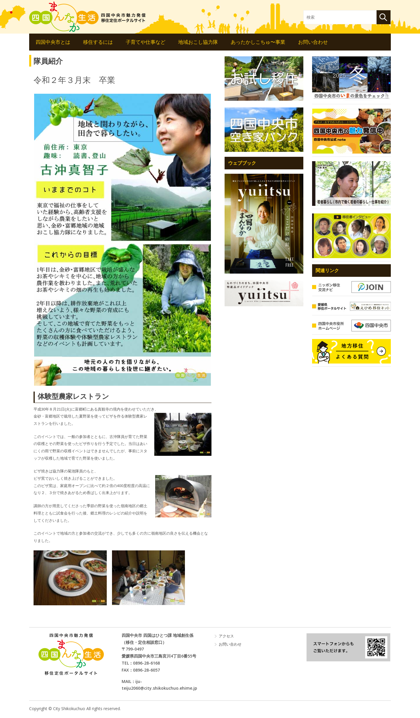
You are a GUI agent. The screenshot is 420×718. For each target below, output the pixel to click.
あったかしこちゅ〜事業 (258, 42)
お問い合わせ (313, 42)
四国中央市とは (53, 42)
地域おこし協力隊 (198, 42)
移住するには (98, 42)
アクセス (226, 636)
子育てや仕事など (145, 42)
